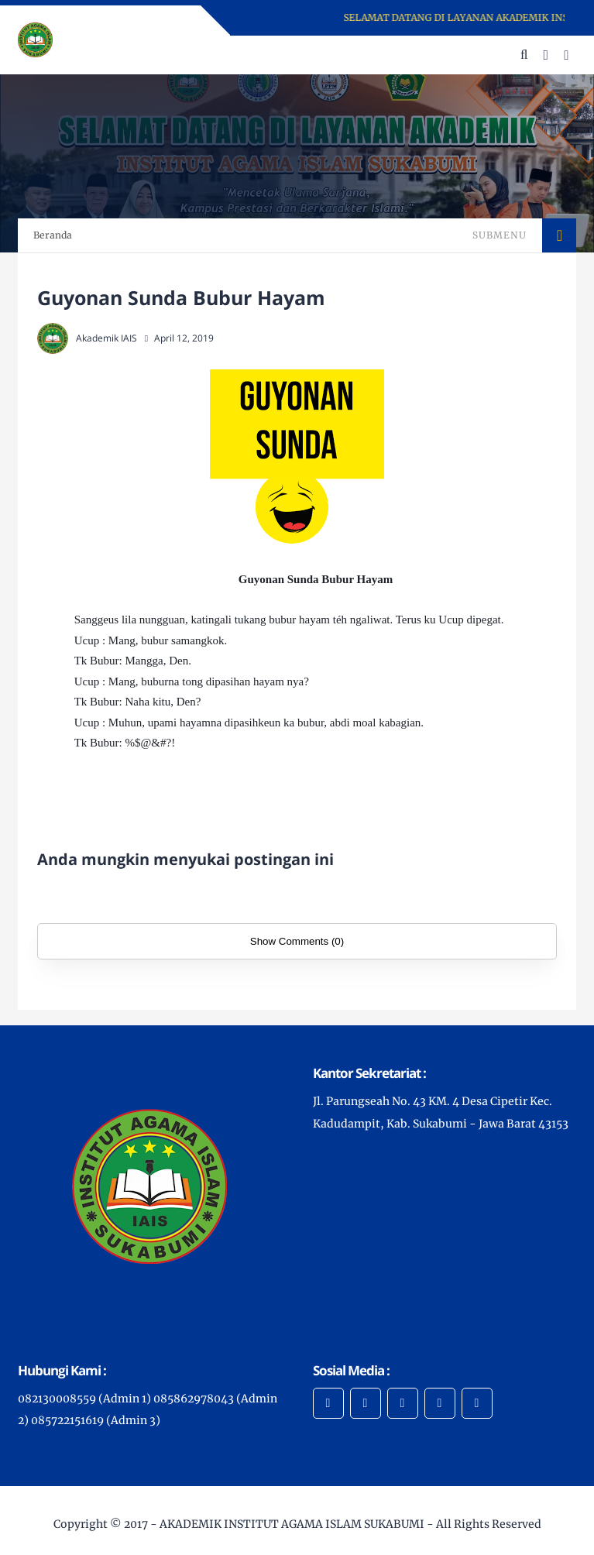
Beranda (52, 235)
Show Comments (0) (297, 941)
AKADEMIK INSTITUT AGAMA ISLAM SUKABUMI (292, 1524)
